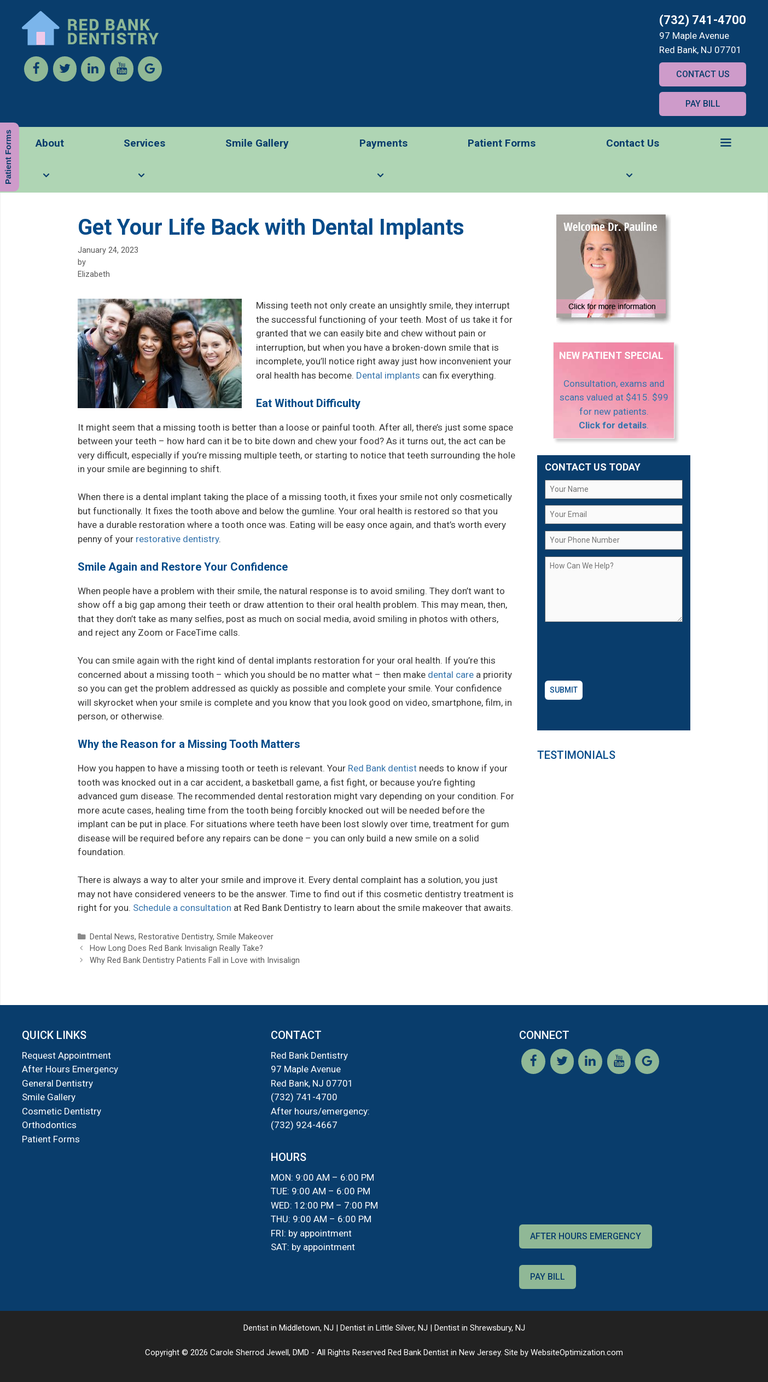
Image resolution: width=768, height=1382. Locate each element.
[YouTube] (121, 78)
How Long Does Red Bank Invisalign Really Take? (176, 948)
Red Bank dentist (382, 768)
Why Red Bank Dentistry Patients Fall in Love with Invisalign (195, 960)
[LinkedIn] (93, 78)
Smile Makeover (245, 937)
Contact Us (703, 74)
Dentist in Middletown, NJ (288, 1328)
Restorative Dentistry (175, 937)
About (50, 165)
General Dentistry (57, 1083)
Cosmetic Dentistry (61, 1111)
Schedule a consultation (182, 907)
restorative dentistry (177, 538)
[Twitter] (64, 78)
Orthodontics (49, 1124)
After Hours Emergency (70, 1069)
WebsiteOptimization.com (577, 1352)
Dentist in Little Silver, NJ (384, 1328)
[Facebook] (36, 78)
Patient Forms (502, 143)
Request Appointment (66, 1055)
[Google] (150, 78)
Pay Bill (702, 103)
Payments (383, 165)
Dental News (112, 937)
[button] (725, 143)
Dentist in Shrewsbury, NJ (479, 1328)
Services (144, 165)
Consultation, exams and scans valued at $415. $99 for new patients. (614, 397)
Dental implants (388, 375)
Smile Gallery (257, 143)
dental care (451, 674)
